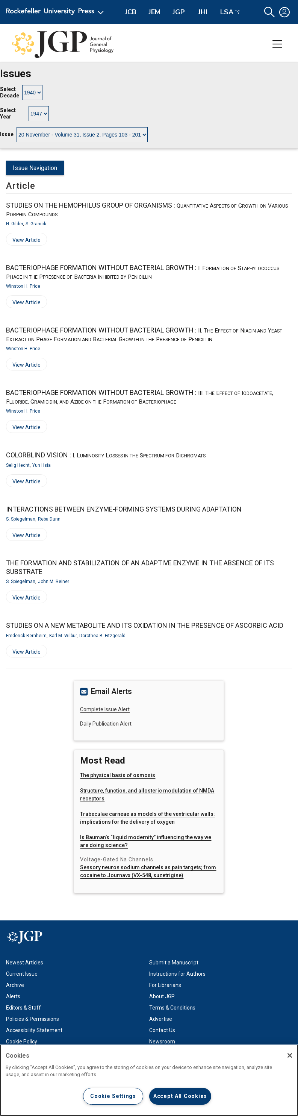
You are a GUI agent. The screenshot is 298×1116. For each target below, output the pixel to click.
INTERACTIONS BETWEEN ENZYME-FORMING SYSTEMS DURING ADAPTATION (124, 509)
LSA (226, 12)
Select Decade (9, 92)
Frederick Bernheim (26, 635)
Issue (7, 134)
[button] (269, 12)
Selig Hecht (18, 465)
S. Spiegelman (20, 519)
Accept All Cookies (180, 1096)
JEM (154, 12)
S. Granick (36, 223)
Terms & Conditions (172, 1008)
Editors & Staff (23, 1008)
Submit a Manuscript (173, 963)
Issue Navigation (35, 168)
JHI (202, 12)
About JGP (162, 996)
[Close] (289, 1055)
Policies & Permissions (32, 1019)
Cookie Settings (113, 1096)
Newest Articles (24, 963)
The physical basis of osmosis (117, 775)
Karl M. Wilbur (63, 635)
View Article (23, 241)
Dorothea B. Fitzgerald (102, 635)
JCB (130, 12)
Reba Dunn (49, 519)
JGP (178, 12)
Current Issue (22, 974)
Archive (15, 985)
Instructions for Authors (177, 974)
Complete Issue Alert (105, 709)
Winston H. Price (23, 286)
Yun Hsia (41, 465)
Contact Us (162, 1030)
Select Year (8, 113)
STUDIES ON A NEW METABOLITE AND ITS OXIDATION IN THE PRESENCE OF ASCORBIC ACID (144, 625)
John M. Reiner (53, 581)
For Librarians (165, 985)
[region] (149, 1080)
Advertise (160, 1019)
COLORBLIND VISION (106, 455)
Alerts (13, 996)
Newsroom (162, 1042)
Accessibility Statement (34, 1030)
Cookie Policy (21, 1042)
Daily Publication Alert (106, 724)
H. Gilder (14, 223)
